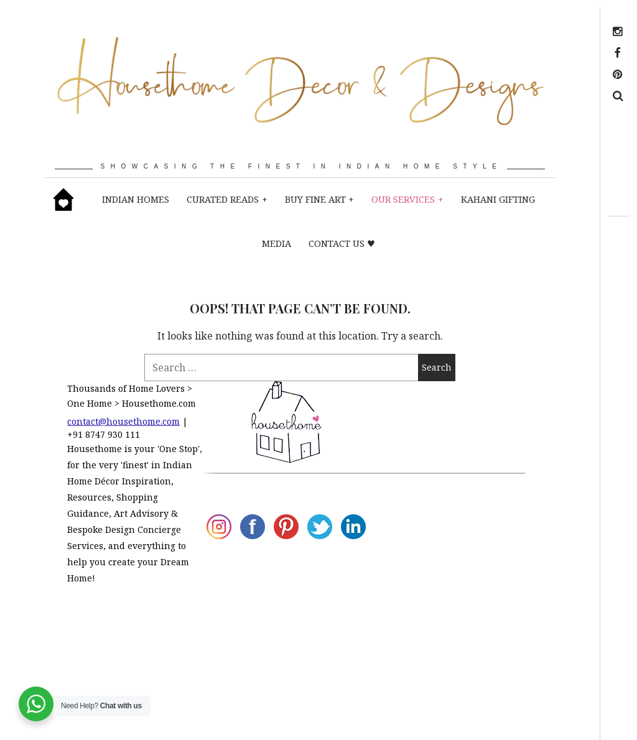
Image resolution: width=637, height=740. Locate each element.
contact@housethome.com (123, 421)
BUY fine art (319, 199)
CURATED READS (227, 199)
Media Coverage (442, 413)
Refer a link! (437, 700)
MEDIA (276, 243)
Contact (438, 612)
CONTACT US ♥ (342, 243)
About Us (442, 388)
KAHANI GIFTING (498, 199)
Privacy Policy (438, 636)
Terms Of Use (441, 668)
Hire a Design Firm (436, 564)
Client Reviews (439, 492)
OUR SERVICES (407, 199)
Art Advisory (441, 444)
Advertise (443, 596)
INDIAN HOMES (135, 199)
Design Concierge (443, 525)
